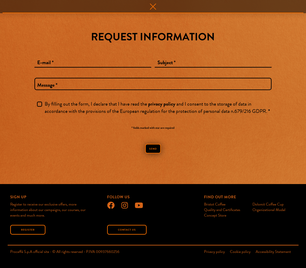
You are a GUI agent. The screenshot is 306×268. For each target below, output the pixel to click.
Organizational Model (268, 210)
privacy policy (161, 104)
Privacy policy (214, 251)
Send (153, 149)
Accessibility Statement (273, 251)
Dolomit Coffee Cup (268, 204)
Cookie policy (240, 251)
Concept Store (215, 215)
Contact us (127, 230)
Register (28, 230)
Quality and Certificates (222, 210)
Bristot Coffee (214, 204)
